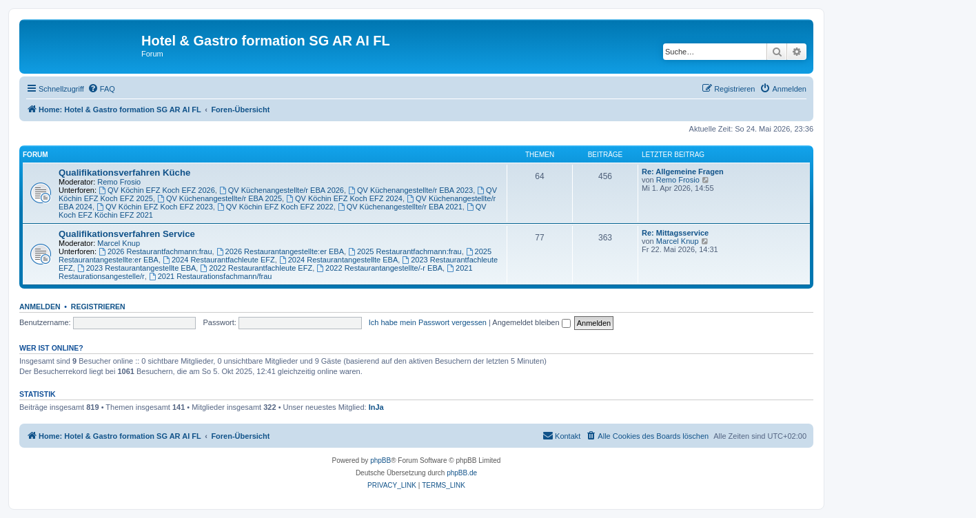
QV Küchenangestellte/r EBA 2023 (410, 190)
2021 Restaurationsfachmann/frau (210, 276)
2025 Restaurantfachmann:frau (405, 251)
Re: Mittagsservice (675, 233)
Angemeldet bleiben (531, 322)
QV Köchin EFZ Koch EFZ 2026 (157, 190)
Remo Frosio (119, 182)
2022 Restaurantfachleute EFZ (256, 268)
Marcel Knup (118, 243)
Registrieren (98, 306)
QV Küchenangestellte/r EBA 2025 (219, 198)
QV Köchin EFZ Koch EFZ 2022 (275, 207)
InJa (376, 407)
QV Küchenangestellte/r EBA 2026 (281, 190)
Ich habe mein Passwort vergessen (428, 322)
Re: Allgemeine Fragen (683, 171)
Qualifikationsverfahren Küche (124, 172)
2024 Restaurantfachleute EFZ (219, 260)
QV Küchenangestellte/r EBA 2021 (400, 207)
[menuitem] (101, 89)
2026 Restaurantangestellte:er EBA (280, 251)
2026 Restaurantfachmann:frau (155, 251)
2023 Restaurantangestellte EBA (136, 268)
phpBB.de (462, 473)
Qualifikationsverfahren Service (127, 234)
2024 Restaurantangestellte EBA (338, 260)
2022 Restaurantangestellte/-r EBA (379, 268)
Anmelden (40, 306)
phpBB (380, 460)
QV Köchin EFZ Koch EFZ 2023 (154, 207)
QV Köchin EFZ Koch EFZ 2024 (344, 198)
